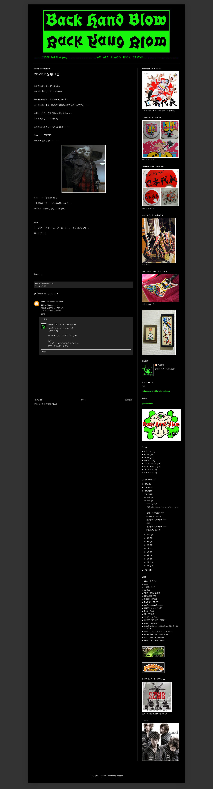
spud (146, 584)
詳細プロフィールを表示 (165, 369)
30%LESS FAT (150, 596)
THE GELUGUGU (152, 593)
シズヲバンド (149, 587)
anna (43, 302)
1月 (148, 566)
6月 (148, 548)
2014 (147, 487)
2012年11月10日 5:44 (67, 324)
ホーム (83, 400)
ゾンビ (43, 286)
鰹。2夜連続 (149, 614)
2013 (147, 491)
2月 (148, 562)
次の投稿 (38, 400)
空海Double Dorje (151, 617)
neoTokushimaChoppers (153, 605)
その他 (147, 454)
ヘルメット (148, 473)
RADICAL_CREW (151, 602)
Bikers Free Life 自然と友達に (156, 634)
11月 (149, 501)
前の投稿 (128, 400)
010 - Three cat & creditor (154, 638)
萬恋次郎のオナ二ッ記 (153, 608)
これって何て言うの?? (155, 513)
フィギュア (148, 470)
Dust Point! (149, 611)
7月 (148, 545)
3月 (148, 559)
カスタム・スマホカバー (156, 520)
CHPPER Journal (154, 516)
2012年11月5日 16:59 (54, 302)
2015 (147, 484)
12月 (149, 497)
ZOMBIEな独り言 (153, 530)
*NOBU (51, 324)
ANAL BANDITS (151, 623)
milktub (147, 590)
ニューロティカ (150, 463)
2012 (147, 494)
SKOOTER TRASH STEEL (155, 620)
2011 (147, 570)
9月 (148, 538)
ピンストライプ (150, 467)
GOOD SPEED (150, 599)
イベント (147, 451)
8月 (148, 542)
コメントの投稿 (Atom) (48, 404)
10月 (149, 535)
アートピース (151, 504)
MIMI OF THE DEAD (154, 640)
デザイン (147, 460)
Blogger (120, 776)
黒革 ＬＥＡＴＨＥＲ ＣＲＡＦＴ (158, 631)
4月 (148, 555)
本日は (149, 523)
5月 (148, 552)
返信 (43, 314)
